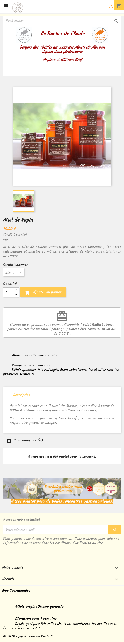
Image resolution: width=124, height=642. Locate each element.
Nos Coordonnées (16, 590)
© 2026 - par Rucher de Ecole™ (28, 636)
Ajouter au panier (43, 293)
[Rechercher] (62, 20)
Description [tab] (21, 395)
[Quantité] (8, 292)
